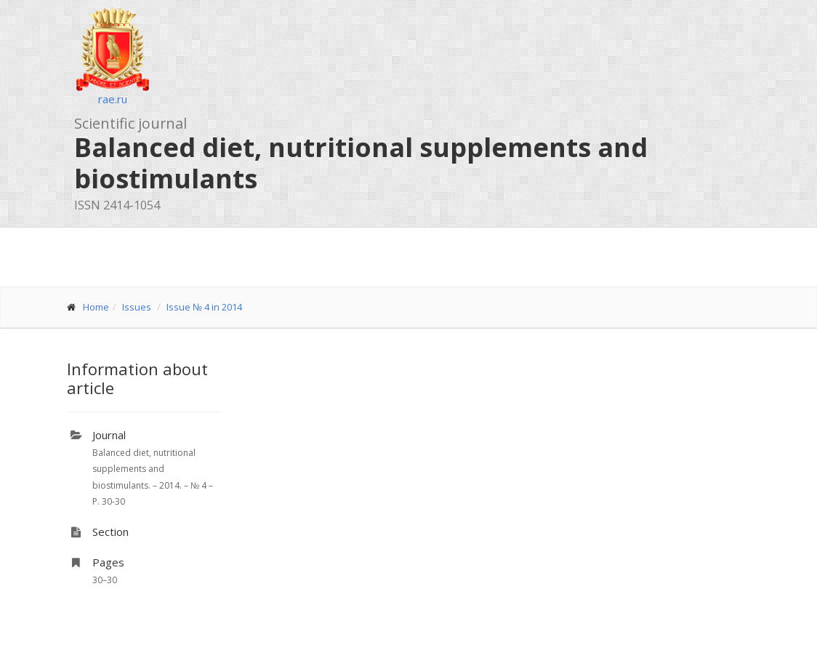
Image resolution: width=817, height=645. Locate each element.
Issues (136, 306)
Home (96, 306)
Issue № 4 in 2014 (204, 306)
